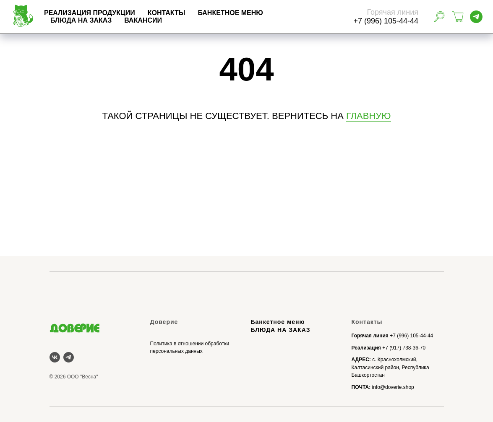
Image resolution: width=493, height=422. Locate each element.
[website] (439, 16)
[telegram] (476, 16)
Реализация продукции (123, 12)
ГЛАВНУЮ (368, 116)
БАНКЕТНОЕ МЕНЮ (263, 12)
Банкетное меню (278, 321)
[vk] (55, 357)
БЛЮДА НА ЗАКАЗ (114, 20)
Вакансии (177, 20)
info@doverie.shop (393, 387)
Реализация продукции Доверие (112, 209)
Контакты (200, 12)
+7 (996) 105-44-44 (411, 336)
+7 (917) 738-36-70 (403, 348)
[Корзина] (457, 16)
